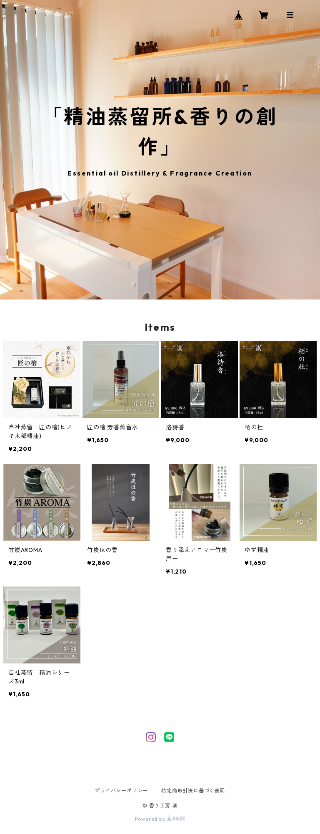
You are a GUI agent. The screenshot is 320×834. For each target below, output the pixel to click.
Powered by (160, 819)
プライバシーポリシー (121, 790)
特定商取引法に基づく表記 (193, 790)
